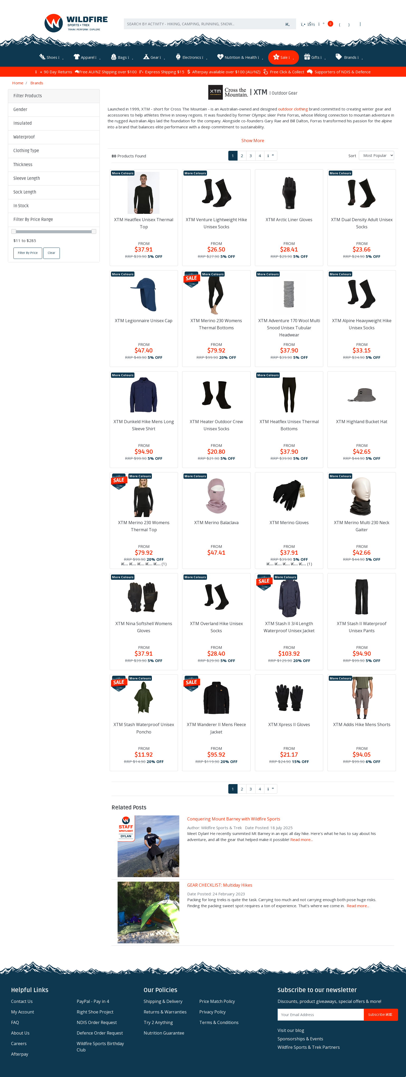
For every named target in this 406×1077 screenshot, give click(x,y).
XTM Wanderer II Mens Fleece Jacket (216, 728)
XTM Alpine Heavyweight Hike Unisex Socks (361, 324)
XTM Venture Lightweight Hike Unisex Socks (216, 223)
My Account (22, 1012)
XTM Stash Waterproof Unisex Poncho (144, 728)
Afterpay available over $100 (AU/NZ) (223, 71)
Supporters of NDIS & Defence (339, 71)
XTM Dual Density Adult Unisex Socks (362, 223)
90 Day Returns (53, 71)
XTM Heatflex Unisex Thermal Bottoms (289, 425)
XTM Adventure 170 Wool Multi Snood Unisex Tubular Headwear (289, 328)
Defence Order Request (100, 1033)
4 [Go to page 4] (260, 155)
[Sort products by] (376, 155)
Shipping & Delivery (163, 1001)
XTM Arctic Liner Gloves (289, 220)
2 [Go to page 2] (242, 155)
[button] (53, 110)
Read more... (301, 839)
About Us (20, 1033)
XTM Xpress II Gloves (289, 724)
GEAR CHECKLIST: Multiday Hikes (219, 885)
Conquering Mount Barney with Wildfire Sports (233, 819)
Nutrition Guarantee (164, 1033)
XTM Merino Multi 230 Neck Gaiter (361, 526)
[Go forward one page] (270, 156)
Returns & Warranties (165, 1012)
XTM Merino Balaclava (216, 522)
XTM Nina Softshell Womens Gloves (143, 627)
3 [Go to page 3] (251, 155)
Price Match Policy (217, 1001)
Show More (252, 140)
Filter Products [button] (27, 96)
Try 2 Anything (158, 1022)
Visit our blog (291, 1030)
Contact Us (22, 1001)
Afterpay (19, 1054)
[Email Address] (321, 1015)
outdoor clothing (293, 109)
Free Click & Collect (283, 71)
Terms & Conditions (219, 1022)
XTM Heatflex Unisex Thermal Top (143, 223)
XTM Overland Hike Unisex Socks (216, 627)
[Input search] (201, 23)
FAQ (15, 1022)
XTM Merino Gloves (289, 522)
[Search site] (287, 23)
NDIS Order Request (97, 1022)
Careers (19, 1043)
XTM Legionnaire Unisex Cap (143, 320)
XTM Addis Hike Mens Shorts (361, 724)
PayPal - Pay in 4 (93, 1001)
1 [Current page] (233, 155)
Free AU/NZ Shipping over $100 (106, 71)
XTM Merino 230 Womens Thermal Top (144, 526)
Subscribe (381, 1014)
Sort (352, 155)
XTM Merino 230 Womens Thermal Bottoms (216, 324)
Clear (51, 253)
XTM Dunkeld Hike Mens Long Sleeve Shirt (144, 425)
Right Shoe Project (95, 1012)
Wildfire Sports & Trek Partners (309, 1047)
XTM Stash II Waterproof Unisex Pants (361, 627)
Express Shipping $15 (161, 71)
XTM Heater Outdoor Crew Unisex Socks (216, 425)
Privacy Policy (212, 1012)
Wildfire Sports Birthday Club (100, 1047)
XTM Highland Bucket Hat (361, 421)
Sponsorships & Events (300, 1039)
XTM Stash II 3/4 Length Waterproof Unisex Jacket (289, 627)
